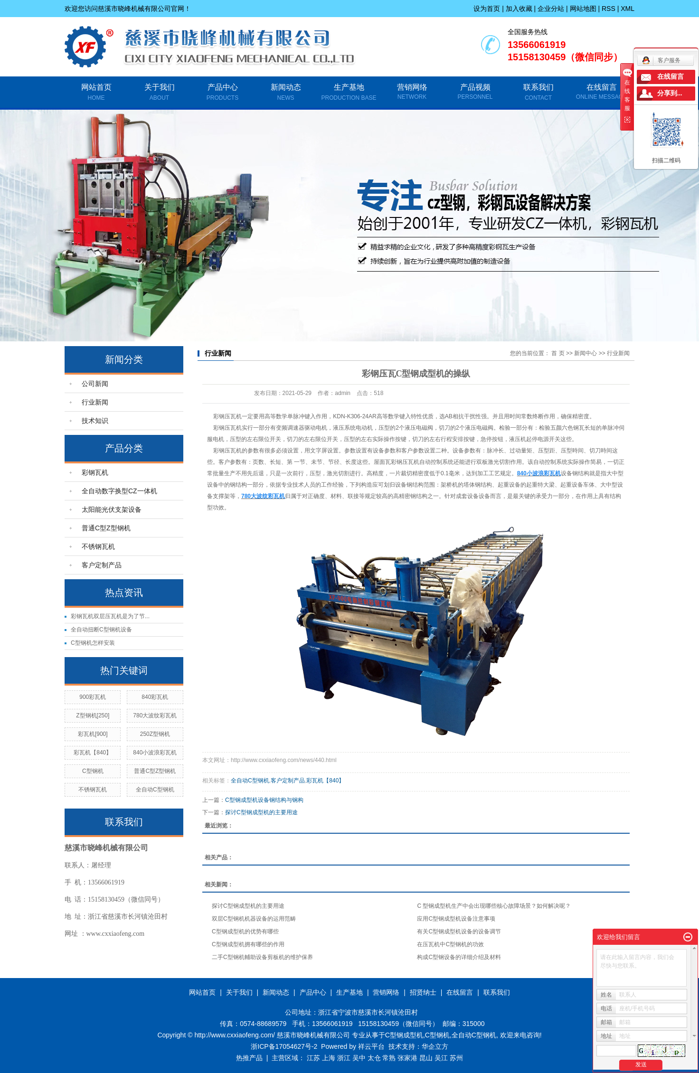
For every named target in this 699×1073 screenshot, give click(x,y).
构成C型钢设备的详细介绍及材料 (459, 957)
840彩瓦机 (155, 697)
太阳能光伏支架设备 (112, 509)
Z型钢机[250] (92, 715)
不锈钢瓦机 (98, 546)
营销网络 (412, 87)
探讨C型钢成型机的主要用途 (261, 812)
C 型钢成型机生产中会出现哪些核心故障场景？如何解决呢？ (494, 906)
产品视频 (475, 87)
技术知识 (95, 420)
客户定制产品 (102, 565)
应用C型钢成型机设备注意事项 (456, 918)
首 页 (557, 353)
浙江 (343, 1058)
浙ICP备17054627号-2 (284, 1046)
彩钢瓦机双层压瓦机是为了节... (110, 616)
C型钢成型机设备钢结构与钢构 (264, 800)
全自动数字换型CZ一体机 (119, 491)
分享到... (669, 93)
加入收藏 (519, 8)
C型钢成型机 (404, 1035)
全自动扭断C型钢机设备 (101, 629)
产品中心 (222, 93)
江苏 (313, 1058)
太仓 (374, 1058)
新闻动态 (285, 93)
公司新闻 (95, 383)
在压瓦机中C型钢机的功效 (450, 944)
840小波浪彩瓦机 (155, 752)
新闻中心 (585, 353)
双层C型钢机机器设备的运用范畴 (254, 918)
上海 (328, 1058)
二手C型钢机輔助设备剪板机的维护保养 (262, 957)
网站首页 (96, 93)
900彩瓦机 (92, 697)
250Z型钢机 (155, 734)
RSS (608, 8)
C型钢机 (93, 771)
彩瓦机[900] (93, 734)
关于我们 (159, 93)
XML (627, 8)
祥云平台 (371, 1046)
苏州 (456, 1058)
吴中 (359, 1058)
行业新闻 (95, 402)
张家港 (407, 1058)
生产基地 (348, 93)
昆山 (426, 1058)
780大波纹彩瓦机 (155, 715)
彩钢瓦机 (95, 472)
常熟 (389, 1058)
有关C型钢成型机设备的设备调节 (459, 931)
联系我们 (538, 93)
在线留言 (601, 87)
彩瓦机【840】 (93, 752)
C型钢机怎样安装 (93, 643)
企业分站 (551, 8)
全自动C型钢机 (155, 789)
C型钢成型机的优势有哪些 (245, 931)
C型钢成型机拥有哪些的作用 (248, 944)
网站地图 (583, 8)
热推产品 (249, 1058)
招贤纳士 (423, 992)
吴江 (441, 1058)
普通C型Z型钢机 (106, 528)
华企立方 (435, 1046)
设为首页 (486, 8)
